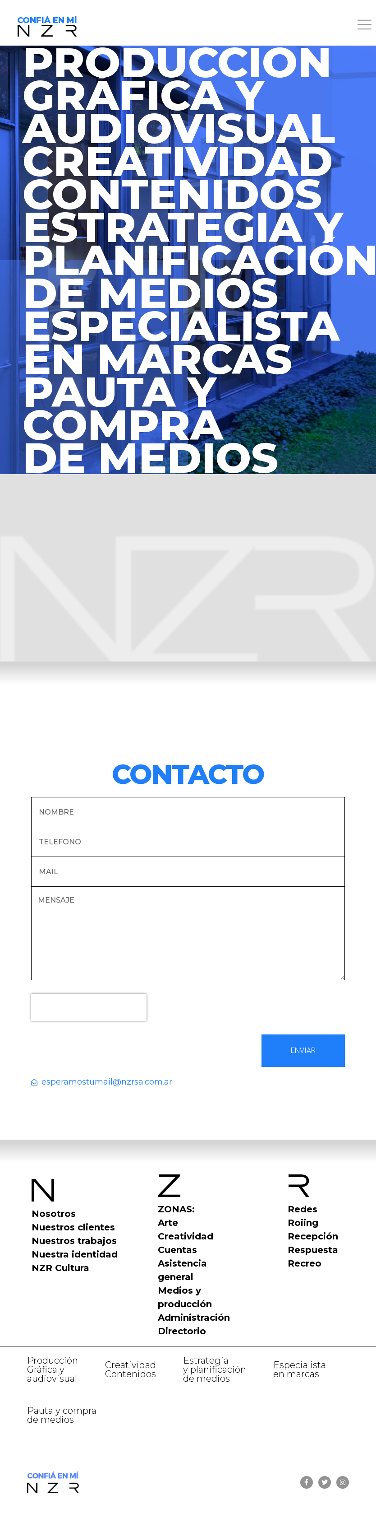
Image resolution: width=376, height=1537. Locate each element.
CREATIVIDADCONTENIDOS (178, 177)
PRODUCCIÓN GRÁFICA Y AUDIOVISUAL (179, 95)
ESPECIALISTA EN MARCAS (181, 342)
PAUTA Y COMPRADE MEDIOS (150, 424)
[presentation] (89, 1007)
